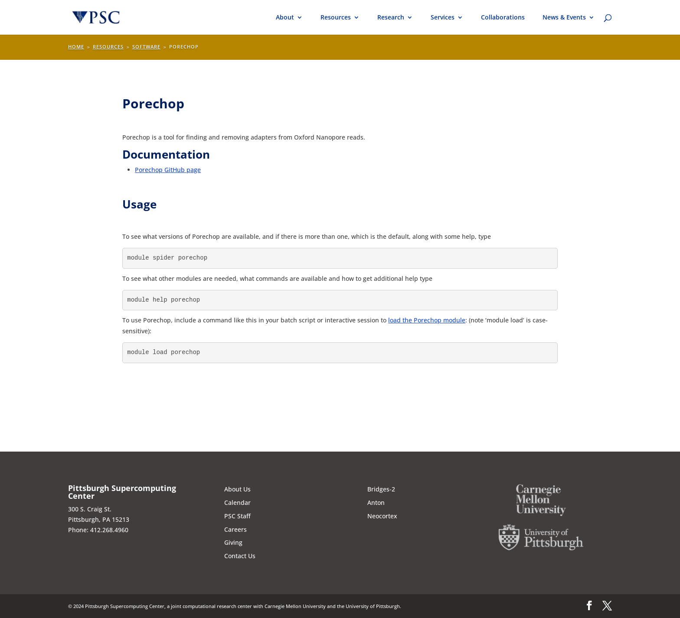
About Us (237, 489)
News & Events (564, 17)
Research (390, 17)
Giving (233, 542)
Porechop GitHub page (168, 170)
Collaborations (503, 17)
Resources (335, 17)
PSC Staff (237, 516)
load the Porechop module (426, 320)
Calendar (237, 502)
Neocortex (382, 516)
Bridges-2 (381, 489)
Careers (235, 529)
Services (442, 17)
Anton (376, 502)
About (285, 17)
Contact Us (239, 556)
